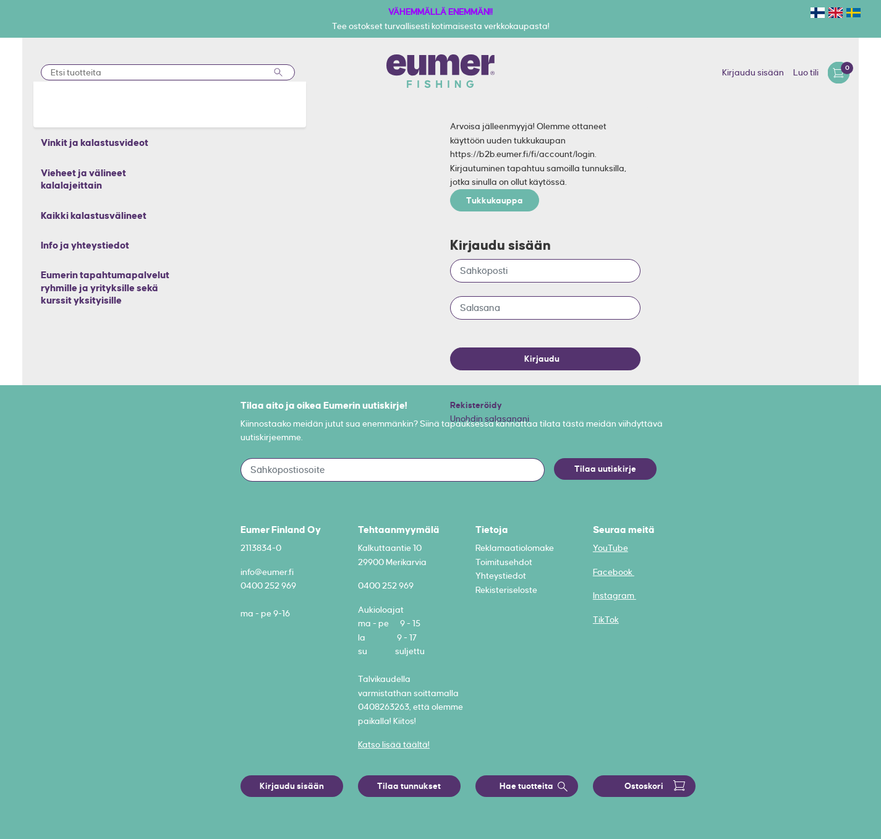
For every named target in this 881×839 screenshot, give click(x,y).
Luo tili (806, 72)
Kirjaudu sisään (753, 72)
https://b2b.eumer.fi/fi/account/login (522, 154)
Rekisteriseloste (506, 590)
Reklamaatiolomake (514, 548)
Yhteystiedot (500, 576)
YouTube (610, 548)
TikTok (606, 619)
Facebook (613, 572)
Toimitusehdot (503, 562)
